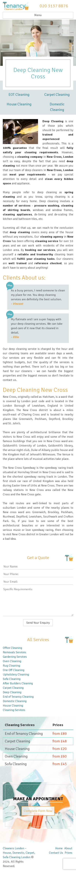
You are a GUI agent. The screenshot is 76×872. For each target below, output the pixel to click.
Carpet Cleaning (57, 94)
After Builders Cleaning (18, 683)
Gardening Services (15, 657)
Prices (68, 853)
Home (59, 848)
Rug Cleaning (11, 665)
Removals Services (14, 652)
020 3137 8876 (54, 6)
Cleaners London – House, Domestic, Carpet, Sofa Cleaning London (19, 852)
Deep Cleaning (12, 692)
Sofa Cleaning (11, 679)
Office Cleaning (12, 648)
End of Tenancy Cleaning (18, 697)
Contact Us (56, 853)
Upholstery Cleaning (16, 674)
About (68, 848)
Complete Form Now (38, 811)
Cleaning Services (14, 710)
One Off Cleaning (13, 670)
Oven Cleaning (12, 661)
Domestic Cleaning (57, 107)
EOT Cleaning (19, 94)
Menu (38, 15)
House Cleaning (19, 104)
